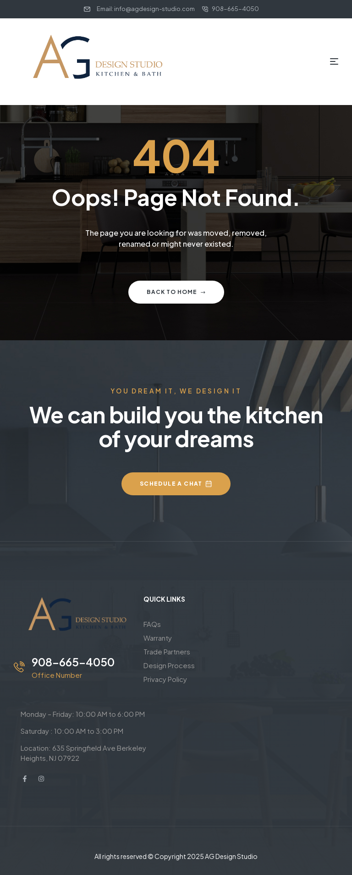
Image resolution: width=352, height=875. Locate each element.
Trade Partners (166, 651)
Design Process (169, 665)
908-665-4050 (73, 662)
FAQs (152, 624)
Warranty (157, 637)
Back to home (176, 291)
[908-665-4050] (19, 666)
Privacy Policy (165, 679)
